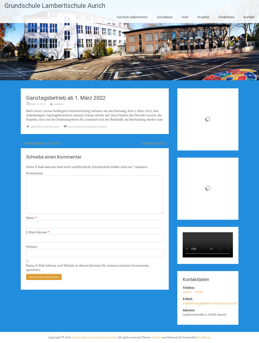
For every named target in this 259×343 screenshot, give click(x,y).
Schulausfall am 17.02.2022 (41, 143)
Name (31, 218)
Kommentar (34, 173)
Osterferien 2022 (155, 143)
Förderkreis (226, 17)
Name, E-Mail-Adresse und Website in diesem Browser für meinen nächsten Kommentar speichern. (87, 268)
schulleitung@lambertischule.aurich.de (210, 303)
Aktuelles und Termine (45, 126)
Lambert (58, 104)
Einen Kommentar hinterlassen (87, 126)
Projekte (203, 17)
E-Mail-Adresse (38, 232)
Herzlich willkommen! (132, 17)
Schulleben (165, 17)
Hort (185, 17)
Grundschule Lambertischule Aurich (54, 5)
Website (31, 247)
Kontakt (249, 17)
